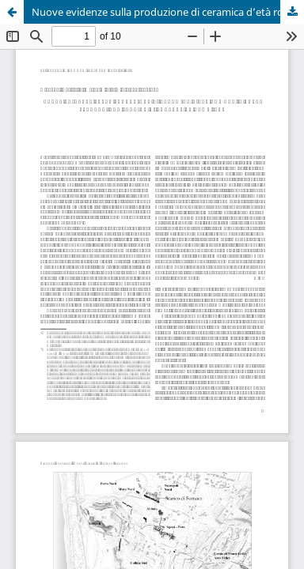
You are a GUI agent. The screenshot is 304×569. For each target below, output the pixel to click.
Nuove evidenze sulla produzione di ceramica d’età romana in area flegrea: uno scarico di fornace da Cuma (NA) (168, 12)
